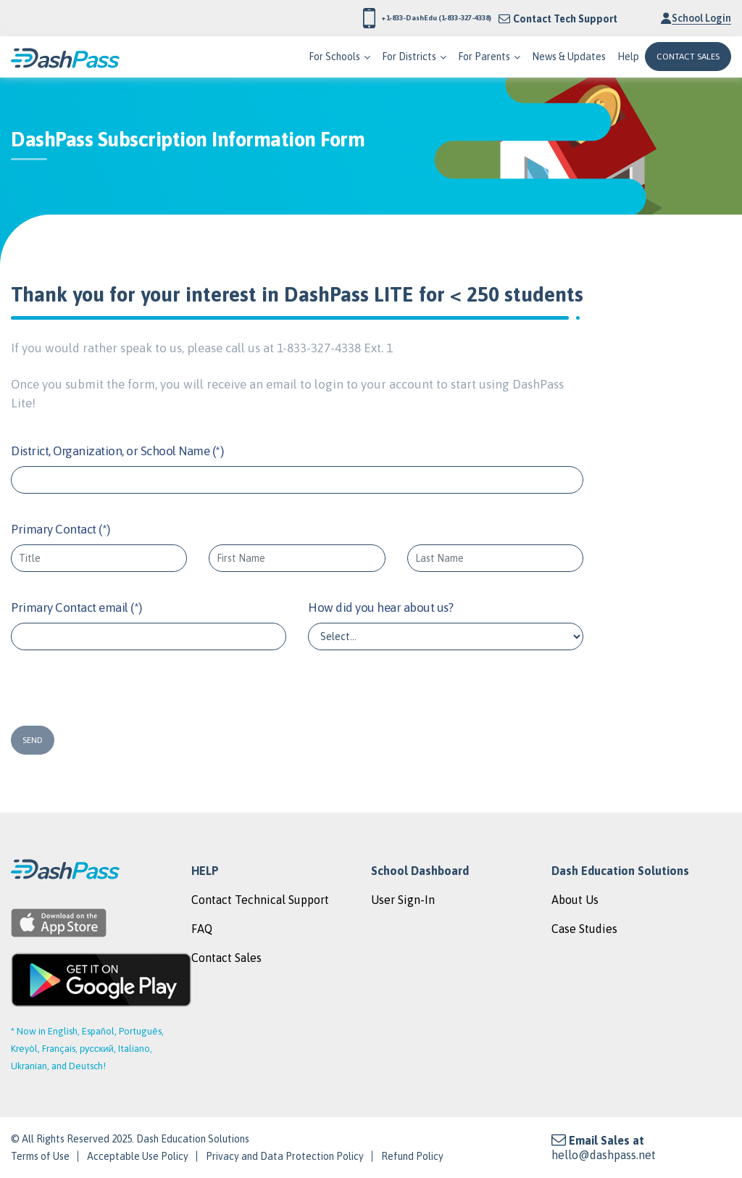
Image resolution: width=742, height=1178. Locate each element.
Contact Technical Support (260, 899)
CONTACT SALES (688, 56)
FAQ (201, 928)
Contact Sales (226, 957)
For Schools (334, 56)
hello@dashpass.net (603, 1154)
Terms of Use (40, 1156)
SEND (32, 740)
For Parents (484, 56)
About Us (575, 899)
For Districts (409, 56)
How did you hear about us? (380, 607)
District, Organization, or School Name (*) (117, 451)
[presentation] (99, 690)
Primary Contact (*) (60, 529)
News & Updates (569, 56)
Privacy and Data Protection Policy (285, 1156)
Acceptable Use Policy (137, 1156)
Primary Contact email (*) (76, 607)
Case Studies (584, 928)
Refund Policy (412, 1156)
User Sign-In (403, 899)
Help (628, 56)
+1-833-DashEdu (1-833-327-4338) (385, 18)
